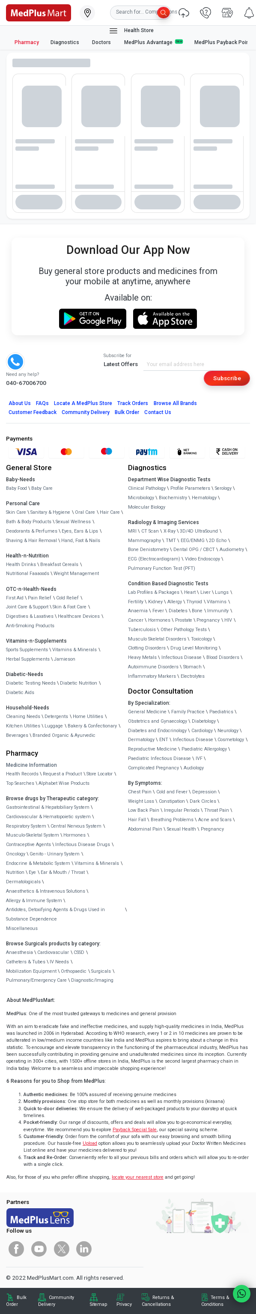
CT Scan (150, 531)
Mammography (144, 540)
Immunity (218, 611)
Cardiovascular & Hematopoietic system (48, 816)
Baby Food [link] (16, 488)
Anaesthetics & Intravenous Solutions (45, 891)
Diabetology (204, 721)
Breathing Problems (172, 819)
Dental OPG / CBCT (194, 549)
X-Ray (170, 531)
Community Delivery (86, 412)
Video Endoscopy (202, 559)
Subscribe (227, 378)
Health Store (131, 31)
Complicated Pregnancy (153, 768)
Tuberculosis (142, 629)
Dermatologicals (23, 882)
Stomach (192, 667)
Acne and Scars (215, 819)
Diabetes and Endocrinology (157, 730)
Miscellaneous (22, 928)
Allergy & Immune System (34, 900)
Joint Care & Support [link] (27, 607)
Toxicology (201, 639)
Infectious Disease (181, 657)
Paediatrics (221, 712)
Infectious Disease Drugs (82, 844)
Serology (223, 488)
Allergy (174, 602)
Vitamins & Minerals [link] (74, 650)
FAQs (42, 403)
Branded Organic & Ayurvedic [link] (64, 735)
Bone (197, 611)
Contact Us (157, 412)
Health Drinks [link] (21, 564)
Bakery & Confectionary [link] (92, 726)
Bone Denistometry (148, 549)
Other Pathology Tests (184, 629)
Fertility (135, 602)
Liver (205, 592)
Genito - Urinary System (55, 854)
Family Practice (188, 712)
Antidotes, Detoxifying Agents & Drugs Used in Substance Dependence (55, 914)
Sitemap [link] (98, 1304)
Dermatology (141, 739)
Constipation (172, 801)
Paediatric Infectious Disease (159, 758)
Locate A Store (83, 403)
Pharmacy (27, 42)
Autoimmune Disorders (153, 667)
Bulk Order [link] (16, 1301)
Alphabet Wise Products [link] (64, 783)
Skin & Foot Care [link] (69, 607)
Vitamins (216, 602)
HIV (228, 620)
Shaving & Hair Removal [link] (31, 540)
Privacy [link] (124, 1304)
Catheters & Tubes (25, 962)
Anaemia (138, 611)
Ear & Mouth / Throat (63, 872)
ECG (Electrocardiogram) (154, 559)
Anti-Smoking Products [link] (30, 626)
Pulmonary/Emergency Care (36, 980)
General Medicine (147, 712)
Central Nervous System (76, 826)
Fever (158, 611)
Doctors (102, 42)
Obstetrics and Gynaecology (157, 721)
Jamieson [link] (64, 659)
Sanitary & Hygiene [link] (50, 512)
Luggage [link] (54, 726)
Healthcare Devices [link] (79, 616)
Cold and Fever (172, 792)
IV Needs (59, 962)
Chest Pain (140, 792)
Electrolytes (193, 676)
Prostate (183, 620)
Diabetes (178, 611)
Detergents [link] (56, 716)
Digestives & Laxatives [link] (30, 616)
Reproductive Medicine (152, 749)
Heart (190, 592)
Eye (32, 872)
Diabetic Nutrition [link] (78, 683)
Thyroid (194, 602)
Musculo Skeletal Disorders (157, 639)
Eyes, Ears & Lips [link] (80, 531)
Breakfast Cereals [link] (59, 564)
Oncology (15, 854)
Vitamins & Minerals (96, 863)
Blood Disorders (222, 657)
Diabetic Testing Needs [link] (31, 683)
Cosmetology (230, 739)
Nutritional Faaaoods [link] (27, 573)
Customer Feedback (33, 412)
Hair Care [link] (110, 512)
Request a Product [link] (62, 774)
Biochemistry (173, 498)
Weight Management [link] (76, 573)
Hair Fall (137, 819)
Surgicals (101, 971)
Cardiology (202, 730)
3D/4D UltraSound (199, 531)
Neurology (227, 730)
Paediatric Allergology (204, 749)
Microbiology (141, 498)
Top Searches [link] (20, 783)
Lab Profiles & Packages (153, 592)
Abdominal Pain (145, 829)
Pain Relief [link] (39, 598)
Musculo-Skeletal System (32, 835)
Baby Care (42, 488)
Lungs (222, 592)
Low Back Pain (143, 810)
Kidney (155, 602)
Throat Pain (216, 810)
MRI (132, 531)
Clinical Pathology (147, 488)
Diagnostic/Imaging (92, 980)
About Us (20, 403)
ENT (163, 739)
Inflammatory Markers (152, 676)
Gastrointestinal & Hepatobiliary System (47, 807)
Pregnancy (208, 620)
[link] (38, 12)
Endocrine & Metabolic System (38, 863)
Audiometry (232, 549)
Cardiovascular (53, 952)
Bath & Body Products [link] (28, 521)
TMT (171, 540)
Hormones (74, 835)
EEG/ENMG (193, 540)
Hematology (204, 498)
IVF (199, 758)
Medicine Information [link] (31, 765)
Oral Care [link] (85, 512)
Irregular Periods (181, 810)
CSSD (79, 952)
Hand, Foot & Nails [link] (80, 540)
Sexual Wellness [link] (73, 521)
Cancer (135, 620)
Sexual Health (181, 829)
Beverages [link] (17, 735)
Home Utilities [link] (88, 716)
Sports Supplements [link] (27, 650)
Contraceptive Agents (28, 844)
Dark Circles (203, 801)
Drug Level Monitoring (193, 648)
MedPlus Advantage (153, 42)
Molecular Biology (146, 507)
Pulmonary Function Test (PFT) (161, 568)
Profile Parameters (190, 488)
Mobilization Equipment (31, 971)
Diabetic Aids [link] (20, 692)
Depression (204, 792)
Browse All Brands (175, 403)
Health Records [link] (22, 774)
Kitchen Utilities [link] (23, 726)
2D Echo (217, 540)
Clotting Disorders (147, 648)
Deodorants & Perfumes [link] (31, 531)
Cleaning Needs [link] (23, 716)
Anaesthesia (19, 952)
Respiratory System (26, 826)
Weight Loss (141, 801)
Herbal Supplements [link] (28, 659)
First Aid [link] (15, 598)
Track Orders (133, 403)
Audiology (194, 768)
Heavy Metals (142, 657)
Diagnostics (65, 42)
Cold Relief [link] (67, 598)
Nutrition (15, 872)
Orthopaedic (73, 971)
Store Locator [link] (99, 774)
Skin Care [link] (16, 512)
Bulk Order (127, 412)
